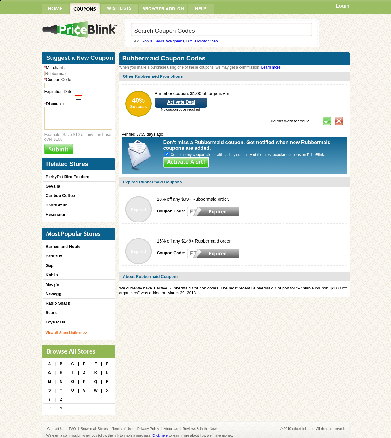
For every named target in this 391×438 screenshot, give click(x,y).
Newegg (53, 293)
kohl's (147, 41)
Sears (159, 41)
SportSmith (57, 205)
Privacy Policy (148, 428)
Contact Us (55, 428)
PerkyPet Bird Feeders (68, 176)
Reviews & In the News (200, 428)
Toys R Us (56, 322)
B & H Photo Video (202, 41)
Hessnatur (56, 214)
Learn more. (271, 67)
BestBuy (54, 256)
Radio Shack (58, 303)
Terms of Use (122, 428)
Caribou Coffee (60, 195)
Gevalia (53, 186)
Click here (160, 435)
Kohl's (52, 274)
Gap (50, 265)
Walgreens (175, 41)
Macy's (52, 284)
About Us (171, 428)
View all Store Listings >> (66, 332)
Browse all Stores (94, 428)
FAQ (72, 428)
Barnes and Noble (63, 246)
